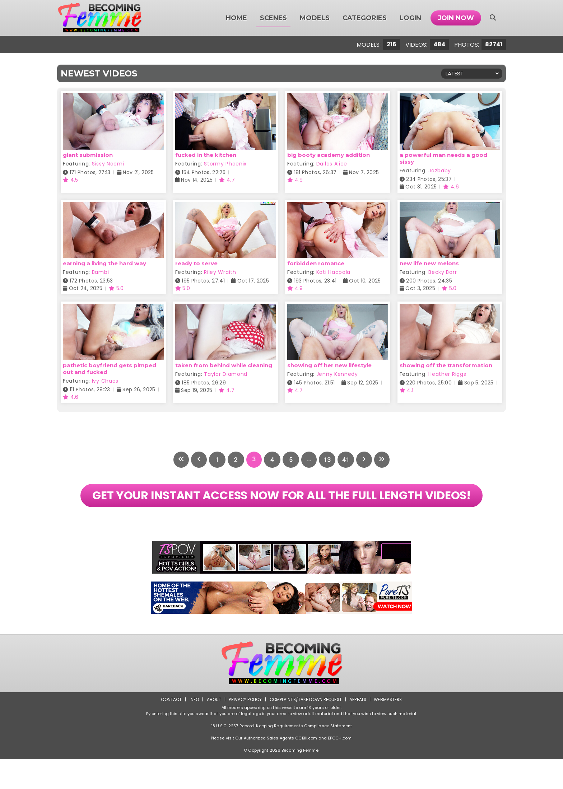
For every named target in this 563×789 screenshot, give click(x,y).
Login (410, 18)
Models (315, 18)
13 (328, 459)
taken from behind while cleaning (223, 365)
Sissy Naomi (108, 163)
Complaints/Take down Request (306, 729)
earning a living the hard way (104, 263)
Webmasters (390, 729)
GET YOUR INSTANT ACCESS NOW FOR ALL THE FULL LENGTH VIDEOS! (281, 510)
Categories (365, 18)
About (212, 729)
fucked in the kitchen (205, 154)
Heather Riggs (447, 374)
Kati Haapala (333, 272)
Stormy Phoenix (225, 163)
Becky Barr (442, 272)
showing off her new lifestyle (329, 365)
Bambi (100, 272)
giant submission (88, 154)
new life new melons (429, 263)
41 (346, 459)
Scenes (273, 18)
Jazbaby (439, 170)
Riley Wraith (220, 272)
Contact (169, 729)
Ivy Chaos (105, 380)
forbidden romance (315, 263)
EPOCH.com (340, 768)
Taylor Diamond (225, 374)
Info (192, 729)
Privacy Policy (244, 729)
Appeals (359, 729)
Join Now (456, 18)
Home (236, 18)
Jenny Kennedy (337, 374)
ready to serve (196, 263)
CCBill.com (306, 768)
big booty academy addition (328, 154)
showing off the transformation (446, 365)
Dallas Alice (331, 163)
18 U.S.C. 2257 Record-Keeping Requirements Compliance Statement (281, 755)
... (309, 459)
